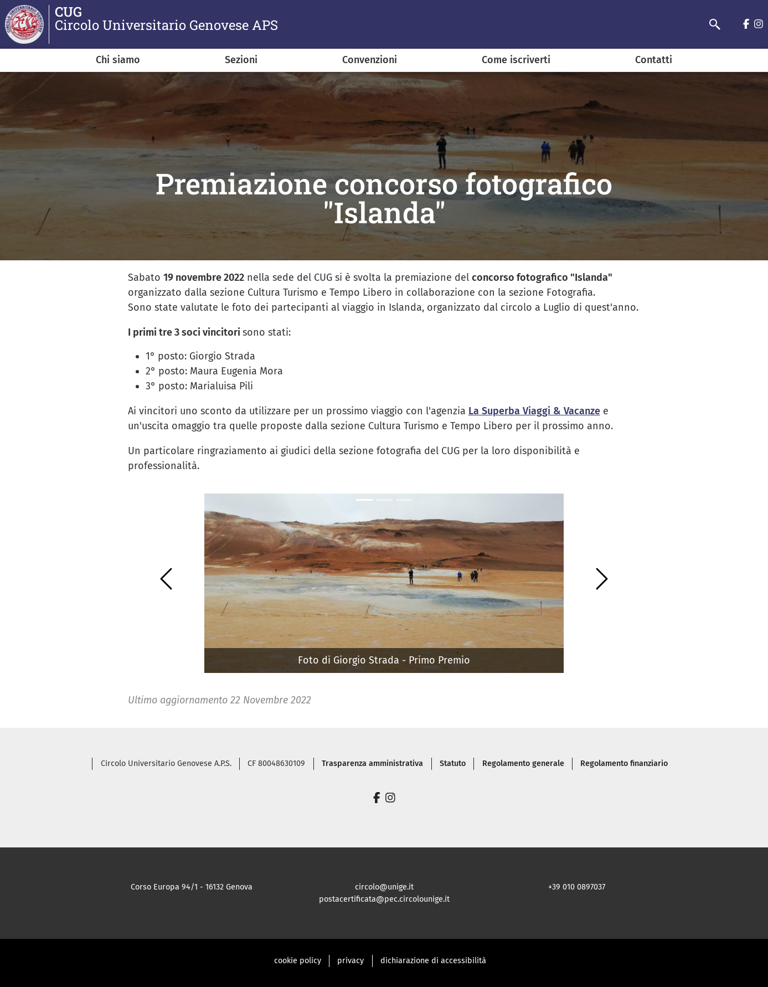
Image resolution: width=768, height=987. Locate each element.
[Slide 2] (404, 500)
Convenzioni (369, 60)
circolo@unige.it (384, 887)
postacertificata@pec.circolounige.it (384, 899)
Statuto (453, 763)
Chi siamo (118, 60)
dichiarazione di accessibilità (433, 960)
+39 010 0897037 (576, 887)
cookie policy (297, 960)
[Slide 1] (384, 500)
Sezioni (241, 60)
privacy (350, 960)
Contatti (653, 60)
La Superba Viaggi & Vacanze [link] (534, 411)
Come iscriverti (516, 60)
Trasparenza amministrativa (372, 763)
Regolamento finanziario (624, 763)
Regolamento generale (523, 763)
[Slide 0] (364, 500)
